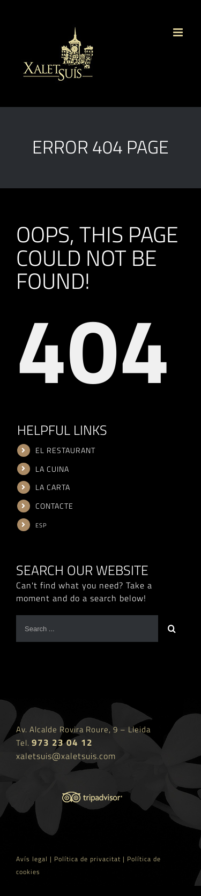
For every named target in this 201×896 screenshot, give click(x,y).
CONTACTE (54, 505)
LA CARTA (52, 487)
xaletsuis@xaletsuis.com (66, 755)
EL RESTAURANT (65, 450)
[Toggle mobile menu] (179, 32)
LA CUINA (52, 468)
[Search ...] (87, 628)
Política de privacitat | (90, 859)
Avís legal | (35, 859)
